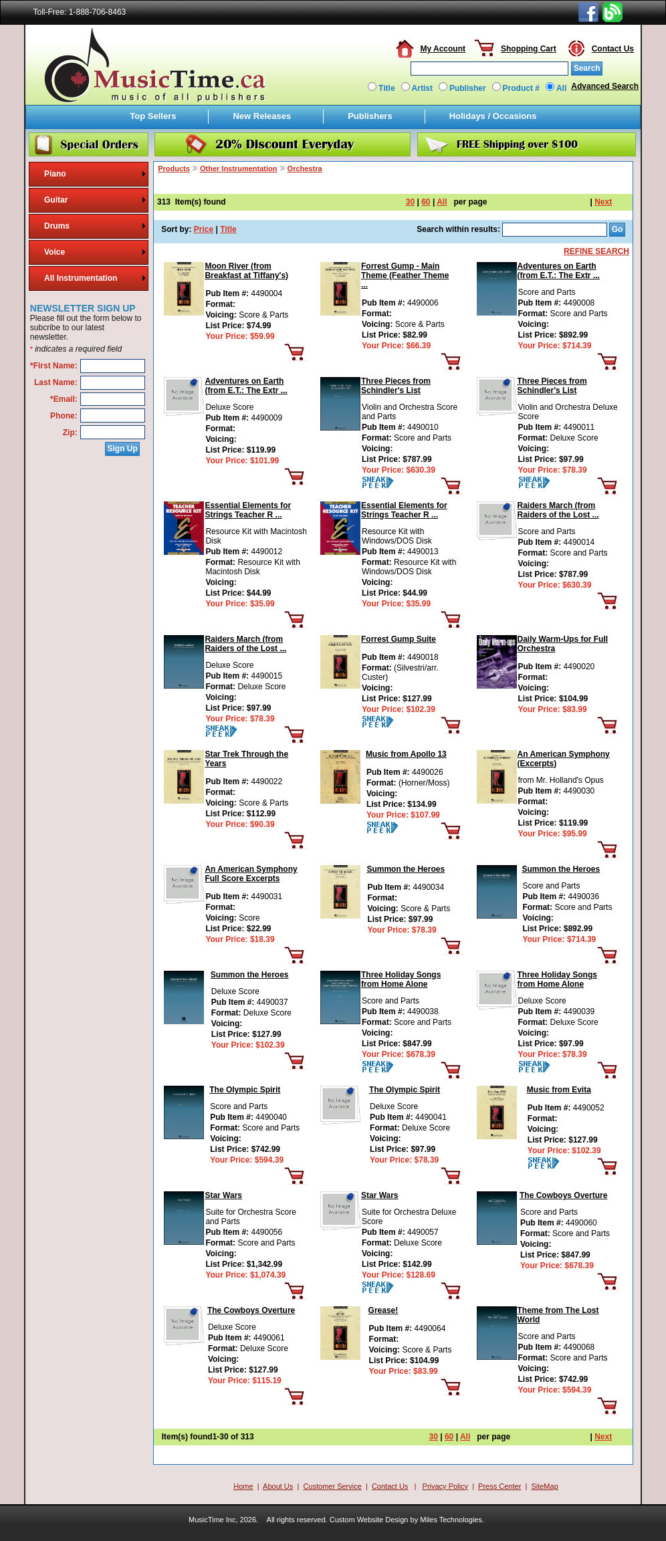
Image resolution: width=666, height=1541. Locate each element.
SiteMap (544, 1486)
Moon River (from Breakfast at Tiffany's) (246, 270)
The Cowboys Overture (563, 1195)
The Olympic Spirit (244, 1089)
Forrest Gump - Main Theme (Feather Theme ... (405, 275)
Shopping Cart (528, 48)
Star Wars (223, 1195)
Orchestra (305, 168)
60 (425, 202)
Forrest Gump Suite (398, 639)
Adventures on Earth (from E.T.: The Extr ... (559, 270)
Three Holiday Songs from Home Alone (401, 979)
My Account (442, 48)
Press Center (499, 1486)
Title (386, 88)
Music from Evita (559, 1089)
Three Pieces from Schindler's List (396, 385)
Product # (521, 88)
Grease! (383, 1310)
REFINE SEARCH (596, 251)
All (561, 88)
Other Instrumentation (239, 168)
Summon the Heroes (405, 869)
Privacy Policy (445, 1486)
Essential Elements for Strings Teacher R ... (248, 510)
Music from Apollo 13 (406, 754)
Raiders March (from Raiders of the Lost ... (558, 510)
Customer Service (332, 1486)
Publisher (467, 88)
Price (203, 229)
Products (174, 168)
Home (243, 1486)
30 (410, 202)
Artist (422, 88)
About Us (278, 1486)
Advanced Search (605, 86)
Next (603, 202)
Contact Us (613, 48)
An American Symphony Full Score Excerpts (251, 873)
